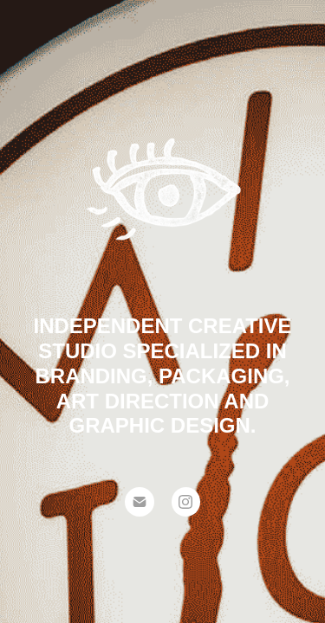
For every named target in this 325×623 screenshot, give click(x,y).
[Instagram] (186, 502)
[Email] (139, 502)
